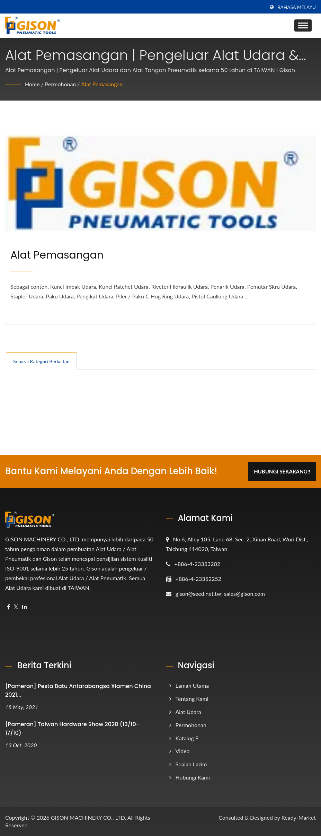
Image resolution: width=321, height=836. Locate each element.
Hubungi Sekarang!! (282, 471)
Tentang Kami (192, 698)
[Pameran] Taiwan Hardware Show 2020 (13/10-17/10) (72, 728)
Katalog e (187, 738)
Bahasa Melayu (296, 7)
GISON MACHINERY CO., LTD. (88, 817)
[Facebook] (8, 607)
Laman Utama (192, 685)
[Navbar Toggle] (303, 25)
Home (32, 84)
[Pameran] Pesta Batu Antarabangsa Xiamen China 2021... (78, 690)
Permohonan (60, 84)
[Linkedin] (24, 607)
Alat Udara (188, 711)
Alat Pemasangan (102, 84)
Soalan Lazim (191, 764)
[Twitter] (16, 607)
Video (183, 751)
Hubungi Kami (193, 777)
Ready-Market (299, 817)
